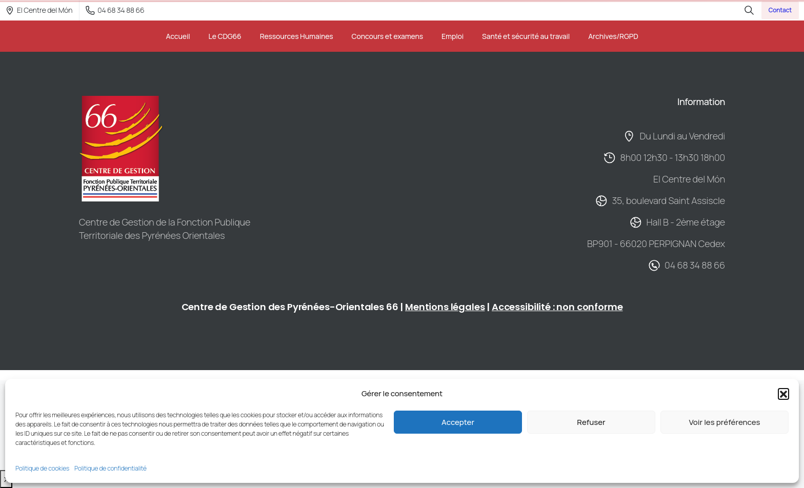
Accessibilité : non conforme (557, 306)
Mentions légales (445, 306)
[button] (783, 394)
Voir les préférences (724, 422)
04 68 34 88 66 (115, 10)
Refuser (591, 422)
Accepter (457, 422)
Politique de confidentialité (110, 468)
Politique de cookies (42, 468)
